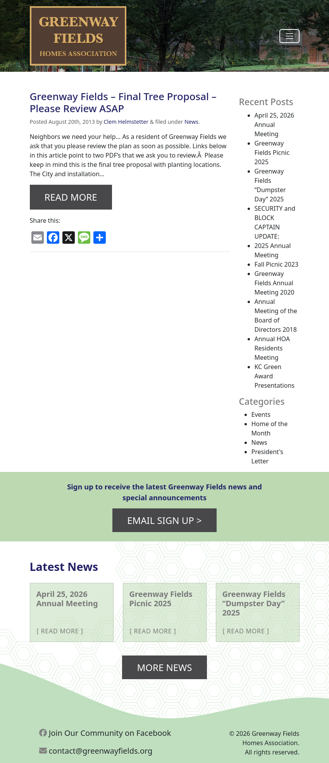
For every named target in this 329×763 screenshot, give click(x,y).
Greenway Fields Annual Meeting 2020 (275, 283)
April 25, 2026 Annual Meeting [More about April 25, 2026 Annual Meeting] (67, 599)
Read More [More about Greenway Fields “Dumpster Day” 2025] (246, 631)
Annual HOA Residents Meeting (272, 348)
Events (260, 414)
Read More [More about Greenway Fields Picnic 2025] (153, 631)
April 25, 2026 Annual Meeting (274, 124)
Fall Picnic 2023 (277, 264)
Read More (71, 197)
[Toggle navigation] (289, 36)
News (191, 121)
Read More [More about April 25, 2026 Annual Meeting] (60, 631)
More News (164, 667)
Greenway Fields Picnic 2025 (272, 152)
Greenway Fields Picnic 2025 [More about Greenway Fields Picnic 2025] (161, 599)
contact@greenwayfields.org (96, 751)
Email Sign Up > (164, 520)
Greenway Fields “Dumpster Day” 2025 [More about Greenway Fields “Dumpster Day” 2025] (254, 603)
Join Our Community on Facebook (105, 733)
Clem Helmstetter (126, 121)
